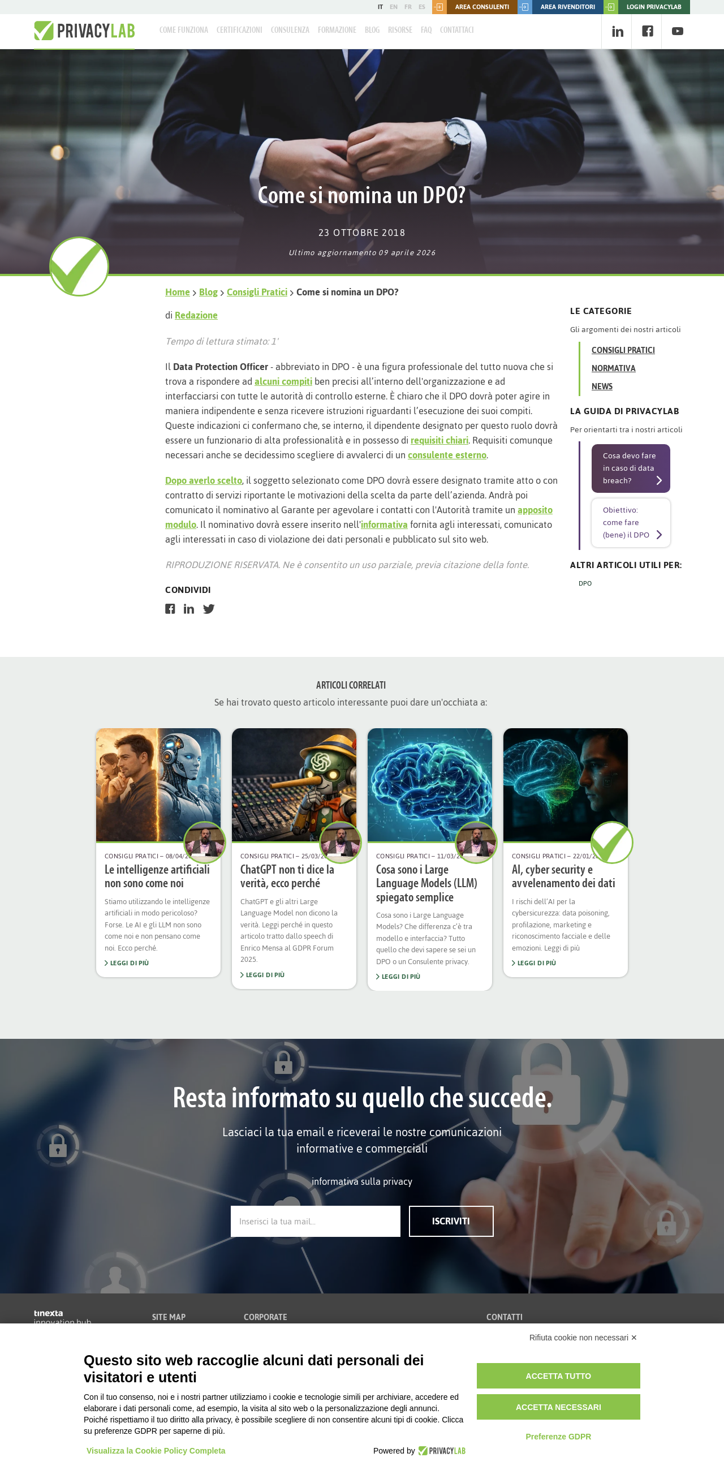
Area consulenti (470, 7)
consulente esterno (447, 455)
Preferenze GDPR (558, 1436)
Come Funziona (184, 30)
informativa (384, 524)
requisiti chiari (439, 440)
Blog (372, 30)
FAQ (426, 30)
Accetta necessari (558, 1407)
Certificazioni (239, 30)
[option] (158, 852)
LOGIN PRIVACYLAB (643, 7)
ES (422, 7)
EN (394, 7)
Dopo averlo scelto (203, 480)
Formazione (337, 30)
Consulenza (290, 30)
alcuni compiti (283, 381)
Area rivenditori (556, 7)
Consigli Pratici (257, 292)
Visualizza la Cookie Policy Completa (156, 1450)
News (602, 386)
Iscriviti (451, 1221)
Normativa (614, 368)
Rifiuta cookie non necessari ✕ (583, 1337)
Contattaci (457, 30)
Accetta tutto (559, 1376)
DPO (585, 583)
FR (408, 7)
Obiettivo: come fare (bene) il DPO (626, 522)
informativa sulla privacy (362, 1181)
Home (177, 292)
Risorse (400, 30)
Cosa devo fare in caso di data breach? (629, 468)
